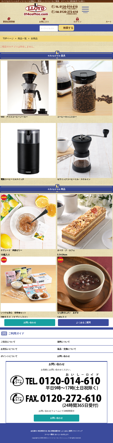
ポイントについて (9, 356)
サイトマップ (77, 431)
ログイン (77, 22)
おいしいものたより (62, 434)
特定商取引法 (42, 431)
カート (109, 22)
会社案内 (34, 431)
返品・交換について (66, 349)
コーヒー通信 (49, 434)
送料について (63, 342)
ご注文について (8, 342)
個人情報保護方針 (54, 431)
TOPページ (8, 38)
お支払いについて (9, 349)
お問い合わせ (29, 322)
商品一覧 (22, 38)
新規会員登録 (9, 22)
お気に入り (44, 22)
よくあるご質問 (83, 322)
